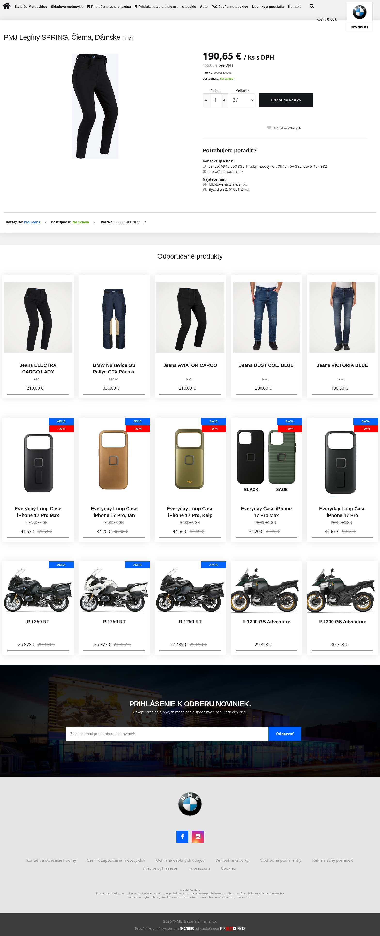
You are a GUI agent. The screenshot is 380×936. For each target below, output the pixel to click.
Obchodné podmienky (281, 860)
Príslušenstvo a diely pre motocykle (167, 6)
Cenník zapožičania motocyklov (116, 860)
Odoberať (285, 733)
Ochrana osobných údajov (181, 860)
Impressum (199, 868)
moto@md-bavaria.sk (223, 171)
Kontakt (294, 6)
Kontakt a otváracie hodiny (51, 860)
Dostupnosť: (211, 78)
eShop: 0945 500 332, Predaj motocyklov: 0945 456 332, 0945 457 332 (265, 166)
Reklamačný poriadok (333, 860)
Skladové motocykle (67, 6)
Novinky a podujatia (268, 6)
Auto (204, 6)
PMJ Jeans (32, 222)
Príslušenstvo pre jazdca (111, 6)
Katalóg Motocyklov (31, 6)
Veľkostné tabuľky (232, 860)
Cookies (229, 868)
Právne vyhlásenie (161, 868)
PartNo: (208, 72)
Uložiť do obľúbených (287, 128)
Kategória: (14, 222)
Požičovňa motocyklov (230, 6)
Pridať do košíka (286, 100)
